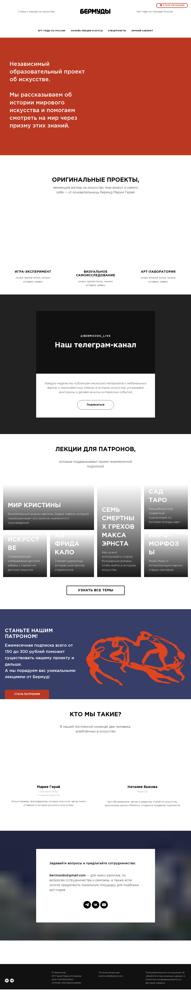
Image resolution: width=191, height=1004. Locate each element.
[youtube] (104, 905)
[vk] (95, 905)
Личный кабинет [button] (142, 31)
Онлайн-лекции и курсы (87, 31)
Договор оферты (155, 983)
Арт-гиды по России (51, 31)
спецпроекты (117, 31)
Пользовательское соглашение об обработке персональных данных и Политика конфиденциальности (165, 976)
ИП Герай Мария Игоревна (66, 976)
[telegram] (87, 905)
